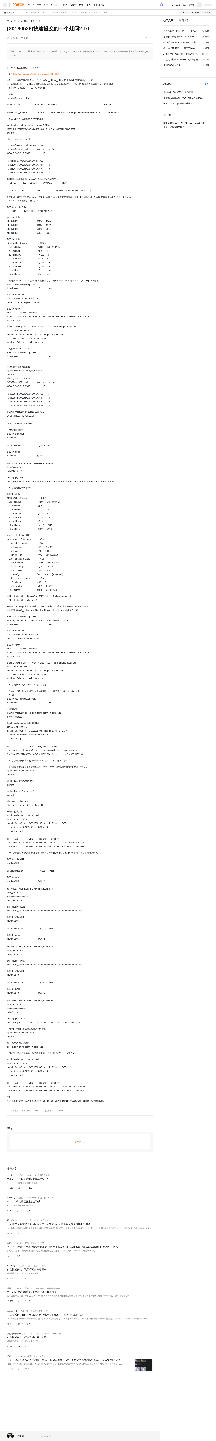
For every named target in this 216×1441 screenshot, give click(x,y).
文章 (32, 21)
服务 (88, 5)
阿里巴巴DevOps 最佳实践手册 (178, 103)
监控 (36, 1266)
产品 (39, 5)
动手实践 (54, 13)
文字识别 (45, 1220)
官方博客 (64, 13)
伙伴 (81, 5)
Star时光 (11, 1175)
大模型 (31, 5)
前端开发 (42, 1175)
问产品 (45, 13)
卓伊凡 (10, 1243)
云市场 (73, 5)
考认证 (74, 13)
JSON (19, 1356)
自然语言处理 (36, 1311)
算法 (50, 1175)
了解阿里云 (99, 5)
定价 (65, 5)
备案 (184, 5)
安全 (43, 1243)
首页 (25, 13)
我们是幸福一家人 (15, 1333)
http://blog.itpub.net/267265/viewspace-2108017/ (36, 74)
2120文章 (46, 1436)
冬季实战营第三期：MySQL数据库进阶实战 (184, 98)
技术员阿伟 (12, 1220)
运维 (37, 1220)
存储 (27, 1243)
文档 (178, 5)
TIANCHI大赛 (85, 13)
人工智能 (24, 1311)
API (45, 1311)
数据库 (24, 21)
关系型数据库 (48, 1111)
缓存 (31, 1220)
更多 (207, 84)
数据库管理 (26, 1111)
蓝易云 (10, 1288)
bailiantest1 (12, 1311)
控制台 (191, 5)
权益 (58, 5)
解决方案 (48, 5)
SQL (37, 1111)
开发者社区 (9, 12)
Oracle (60, 1111)
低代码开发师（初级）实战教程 (178, 92)
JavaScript (31, 1175)
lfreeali (20, 1436)
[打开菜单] (5, 5)
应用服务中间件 (53, 1288)
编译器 (51, 1198)
